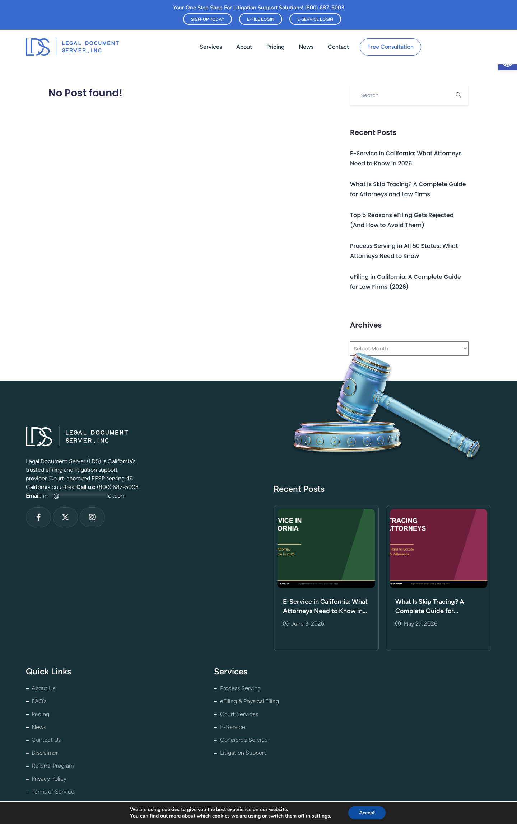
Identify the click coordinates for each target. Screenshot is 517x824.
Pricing (275, 46)
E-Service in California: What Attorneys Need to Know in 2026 (325, 607)
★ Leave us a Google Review (331, 807)
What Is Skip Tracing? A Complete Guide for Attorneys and (429, 607)
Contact (338, 46)
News (306, 46)
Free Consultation (390, 46)
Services (211, 46)
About (244, 46)
